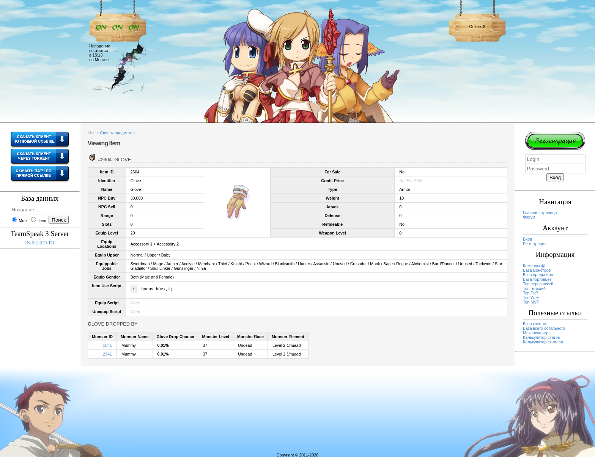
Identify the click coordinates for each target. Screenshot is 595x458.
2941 (107, 355)
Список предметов (117, 133)
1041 (107, 346)
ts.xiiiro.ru (40, 242)
